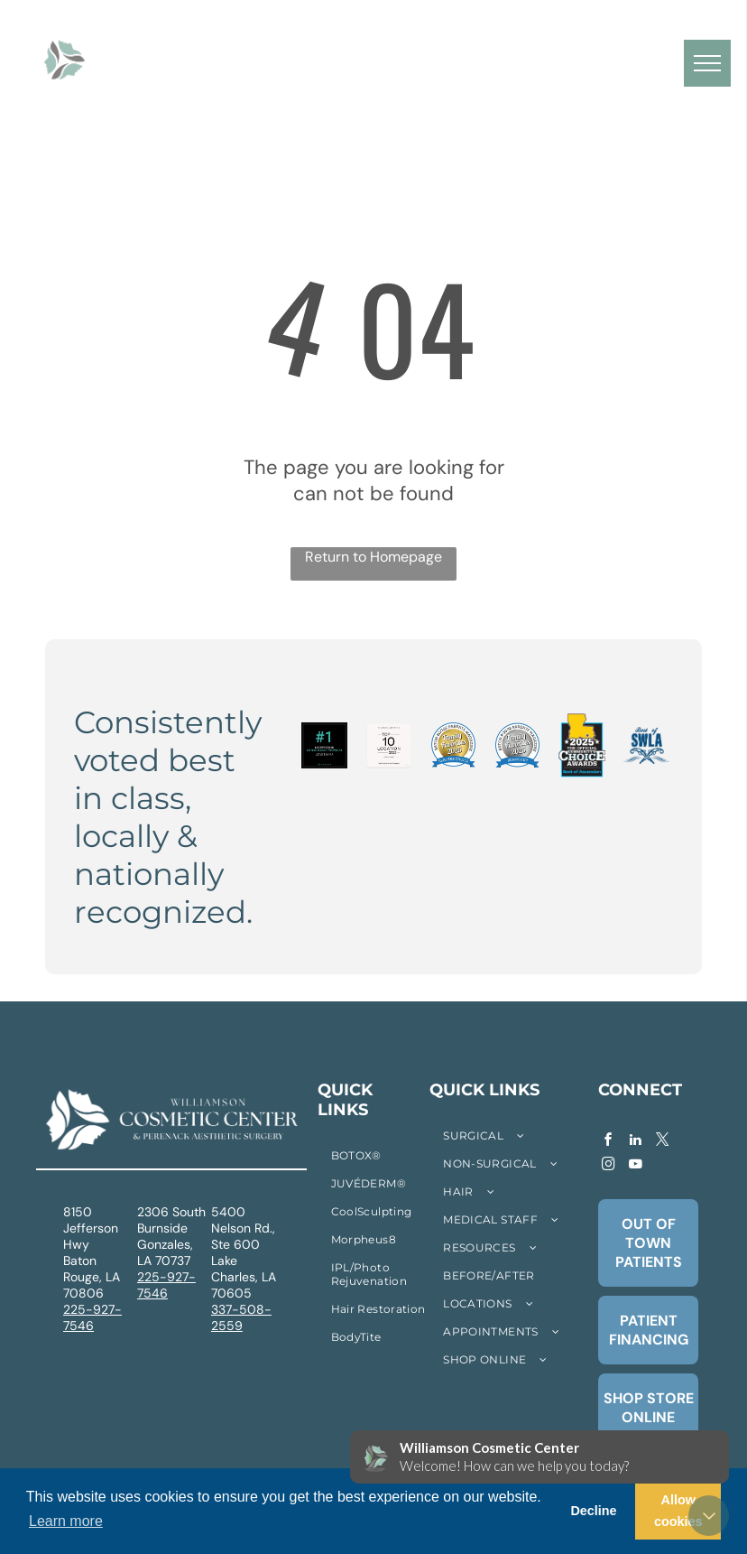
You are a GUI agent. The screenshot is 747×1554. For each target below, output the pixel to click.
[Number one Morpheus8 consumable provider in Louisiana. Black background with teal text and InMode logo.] (324, 746)
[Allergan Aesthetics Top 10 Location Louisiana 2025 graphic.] (388, 746)
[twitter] (662, 1142)
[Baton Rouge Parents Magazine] (517, 746)
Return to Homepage (373, 556)
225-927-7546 (92, 1317)
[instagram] (608, 1166)
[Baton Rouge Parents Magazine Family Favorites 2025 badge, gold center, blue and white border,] (453, 746)
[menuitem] (188, 44)
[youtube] (635, 1166)
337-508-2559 (241, 1317)
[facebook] (608, 1142)
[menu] (707, 63)
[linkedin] (635, 1142)
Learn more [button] (66, 1521)
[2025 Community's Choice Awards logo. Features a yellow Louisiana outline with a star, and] (581, 746)
